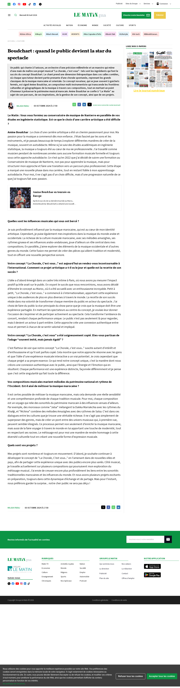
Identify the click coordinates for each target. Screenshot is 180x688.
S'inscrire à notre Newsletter (136, 15)
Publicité (119, 4)
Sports (132, 25)
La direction (104, 568)
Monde (95, 25)
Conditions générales (100, 600)
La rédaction (127, 568)
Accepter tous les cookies (162, 676)
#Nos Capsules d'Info (92, 34)
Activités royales (52, 25)
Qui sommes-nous (106, 564)
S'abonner (160, 15)
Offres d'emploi (128, 578)
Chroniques (46, 580)
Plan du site (104, 578)
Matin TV (45, 564)
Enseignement (47, 576)
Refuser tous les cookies (130, 676)
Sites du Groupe (133, 4)
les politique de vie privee (14, 684)
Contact (125, 573)
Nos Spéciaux (66, 580)
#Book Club (110, 34)
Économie (82, 25)
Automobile (84, 576)
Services (148, 4)
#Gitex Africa (25, 34)
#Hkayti (38, 34)
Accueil (11, 41)
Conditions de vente (119, 600)
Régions (64, 572)
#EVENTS (75, 34)
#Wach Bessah (52, 34)
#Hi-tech (136, 34)
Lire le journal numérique (149, 90)
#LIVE (64, 34)
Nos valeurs (126, 564)
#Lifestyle (123, 34)
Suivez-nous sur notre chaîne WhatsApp (106, 105)
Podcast (83, 580)
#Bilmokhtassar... (151, 34)
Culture (120, 25)
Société (107, 25)
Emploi (82, 572)
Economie (46, 568)
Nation (69, 25)
